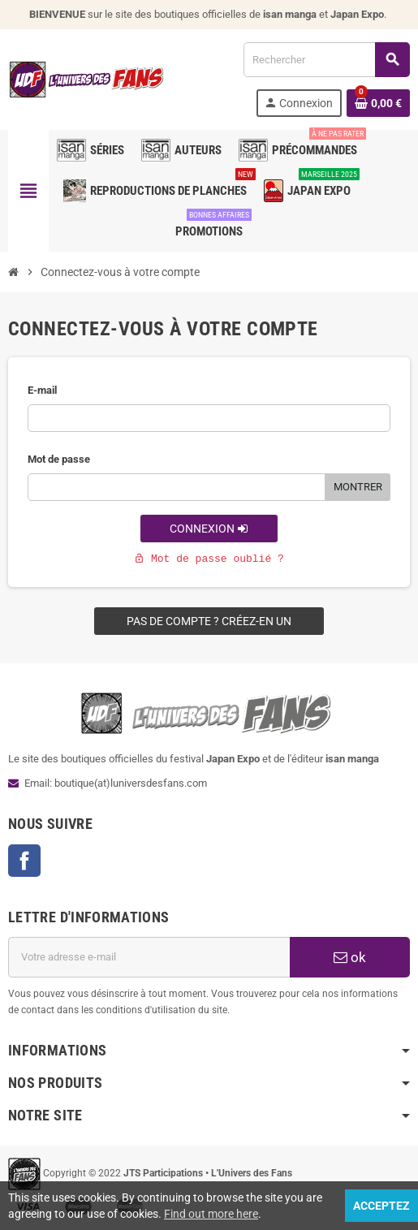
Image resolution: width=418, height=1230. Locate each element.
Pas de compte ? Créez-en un (209, 621)
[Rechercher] (326, 59)
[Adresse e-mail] (149, 957)
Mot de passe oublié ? (209, 559)
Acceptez (381, 1205)
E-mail (42, 390)
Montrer (358, 487)
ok (350, 957)
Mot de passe (59, 459)
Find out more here (211, 1213)
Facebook (24, 860)
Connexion (209, 528)
